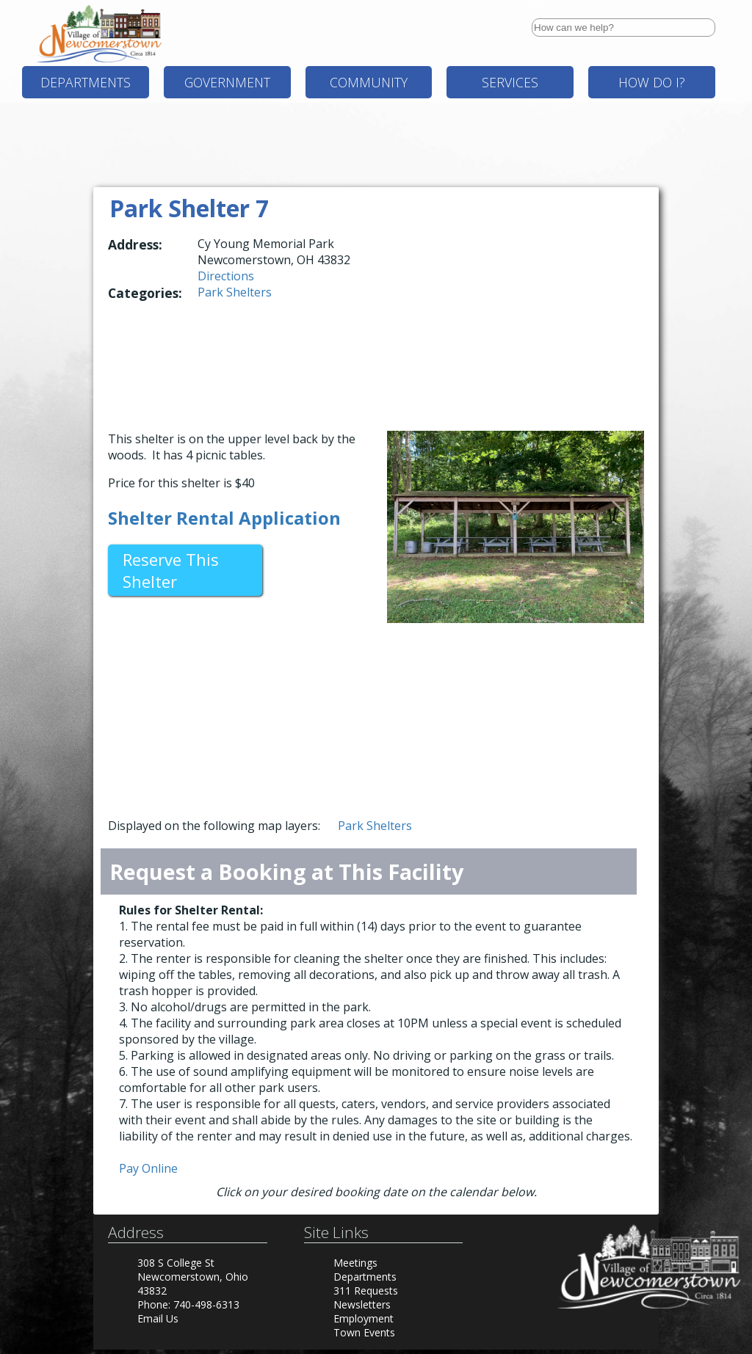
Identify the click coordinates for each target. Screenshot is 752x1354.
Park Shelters (235, 292)
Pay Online (148, 1168)
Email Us (157, 1318)
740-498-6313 (206, 1304)
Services (510, 82)
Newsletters (362, 1304)
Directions (226, 276)
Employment (363, 1318)
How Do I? (651, 82)
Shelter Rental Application (224, 518)
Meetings (355, 1263)
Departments (85, 82)
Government (227, 82)
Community (369, 82)
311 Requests (365, 1290)
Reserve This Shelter (171, 570)
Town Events (364, 1332)
